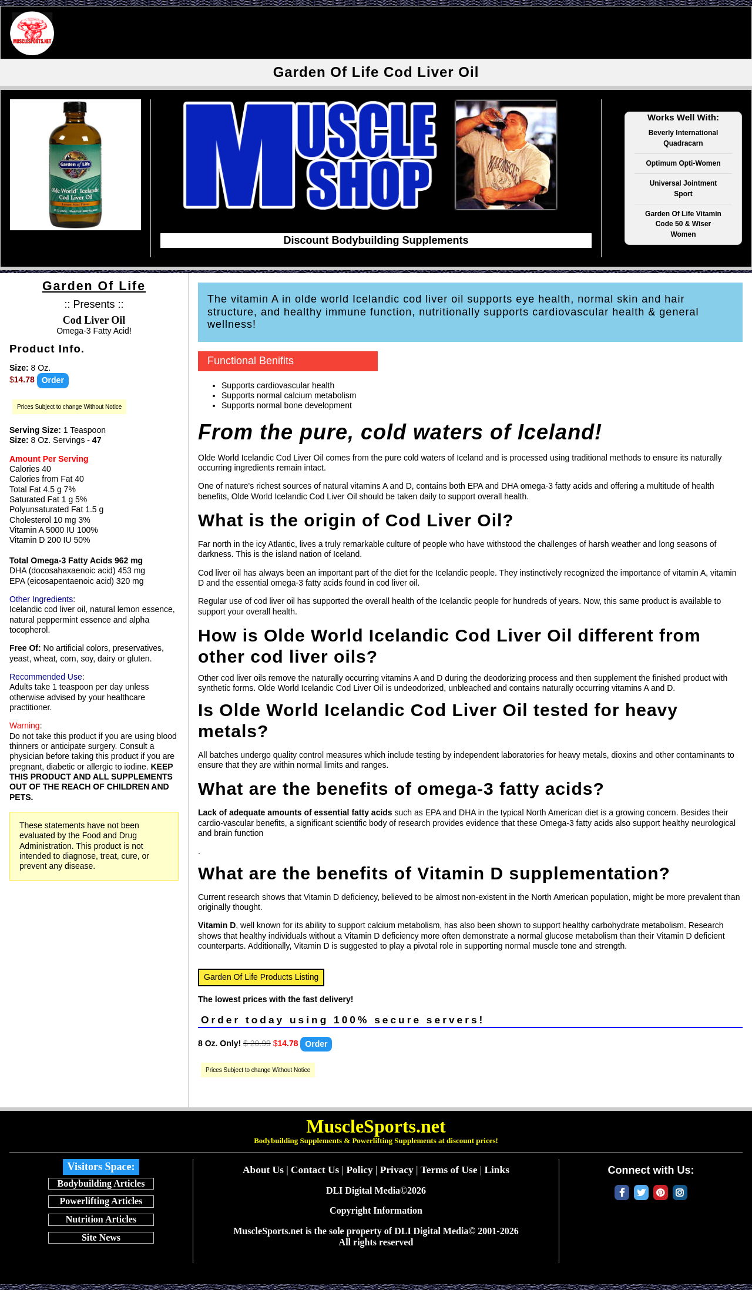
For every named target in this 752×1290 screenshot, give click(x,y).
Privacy (397, 1169)
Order (53, 380)
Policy (359, 1169)
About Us (263, 1169)
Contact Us (315, 1169)
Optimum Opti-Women (683, 163)
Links (496, 1169)
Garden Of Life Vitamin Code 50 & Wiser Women (683, 224)
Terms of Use (449, 1169)
